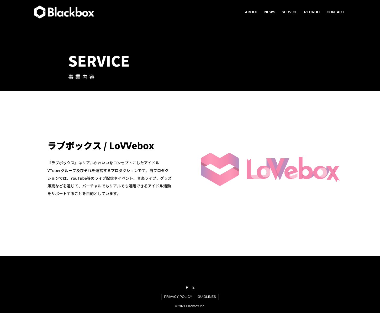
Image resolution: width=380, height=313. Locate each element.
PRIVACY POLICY (178, 297)
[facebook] (186, 287)
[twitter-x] (193, 287)
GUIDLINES (207, 297)
